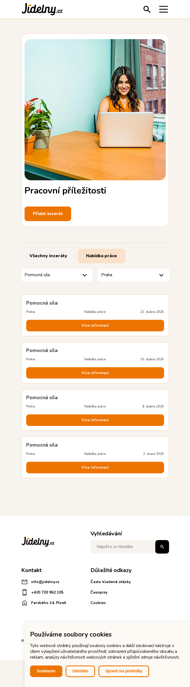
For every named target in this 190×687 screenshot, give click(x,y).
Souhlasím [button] (46, 671)
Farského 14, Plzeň (43, 603)
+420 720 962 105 (42, 592)
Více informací (95, 325)
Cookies (98, 602)
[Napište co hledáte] (129, 547)
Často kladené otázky (110, 581)
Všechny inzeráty (48, 256)
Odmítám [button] (81, 671)
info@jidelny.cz (40, 582)
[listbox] (56, 275)
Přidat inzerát (48, 214)
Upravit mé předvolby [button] (123, 671)
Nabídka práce (101, 256)
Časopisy (98, 592)
